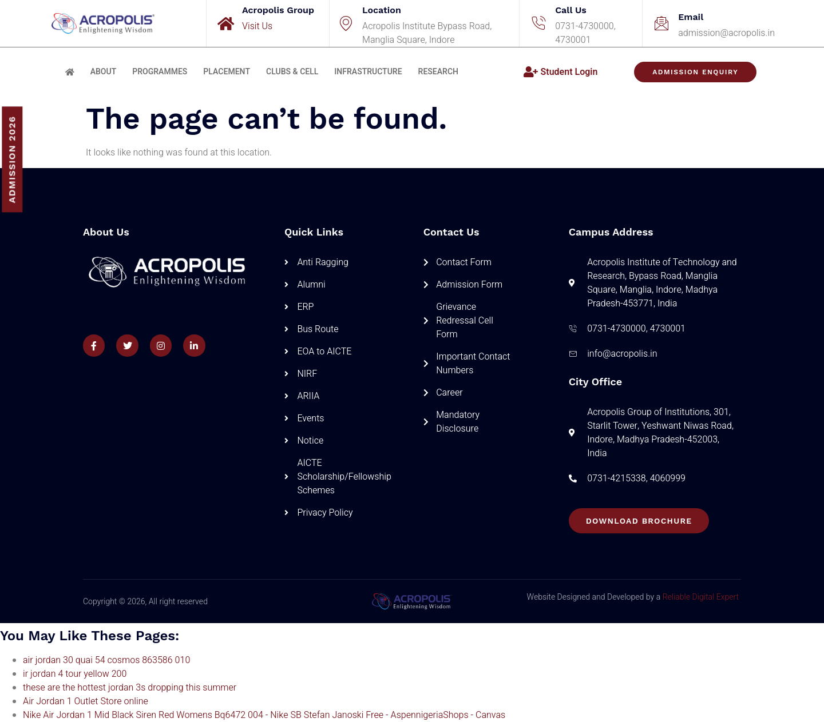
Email (690, 16)
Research (438, 72)
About (103, 72)
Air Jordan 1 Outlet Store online (85, 701)
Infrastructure (368, 72)
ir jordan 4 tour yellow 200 (74, 674)
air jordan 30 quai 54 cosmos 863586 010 (106, 660)
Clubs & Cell (292, 72)
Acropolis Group (278, 10)
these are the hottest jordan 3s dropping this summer (129, 688)
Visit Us (257, 26)
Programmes (159, 72)
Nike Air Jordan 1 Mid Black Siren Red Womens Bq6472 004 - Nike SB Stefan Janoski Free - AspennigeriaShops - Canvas (264, 715)
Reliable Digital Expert (701, 597)
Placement (226, 72)
